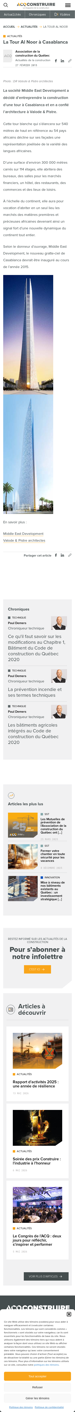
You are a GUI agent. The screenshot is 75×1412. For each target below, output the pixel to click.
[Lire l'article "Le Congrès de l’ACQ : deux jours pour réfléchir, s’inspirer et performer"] (37, 1220)
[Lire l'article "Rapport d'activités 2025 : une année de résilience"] (37, 1064)
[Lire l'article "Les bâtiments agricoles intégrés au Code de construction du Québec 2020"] (37, 725)
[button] (69, 1314)
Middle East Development (23, 533)
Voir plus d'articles (43, 1276)
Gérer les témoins (37, 1398)
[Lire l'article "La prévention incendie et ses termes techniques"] (37, 683)
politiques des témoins (46, 1364)
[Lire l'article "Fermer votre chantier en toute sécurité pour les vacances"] (37, 856)
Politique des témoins (21, 1407)
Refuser (37, 1387)
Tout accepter (37, 1376)
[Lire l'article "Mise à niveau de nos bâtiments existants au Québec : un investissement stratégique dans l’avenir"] (37, 888)
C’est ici (34, 969)
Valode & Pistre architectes (24, 540)
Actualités (12, 14)
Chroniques (37, 14)
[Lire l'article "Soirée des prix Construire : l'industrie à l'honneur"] (37, 1141)
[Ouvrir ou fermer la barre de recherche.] (5, 5)
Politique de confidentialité (49, 1407)
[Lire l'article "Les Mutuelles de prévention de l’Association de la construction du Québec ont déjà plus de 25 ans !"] (37, 825)
